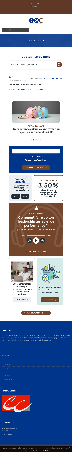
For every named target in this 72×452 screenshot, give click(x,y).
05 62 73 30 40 (8, 435)
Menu (10, 30)
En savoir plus (44, 450)
